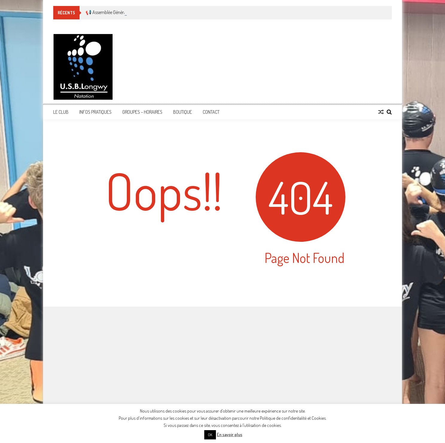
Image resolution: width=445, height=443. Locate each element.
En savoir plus (229, 434)
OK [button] (210, 434)
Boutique (182, 112)
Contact (211, 112)
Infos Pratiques (95, 112)
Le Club (60, 112)
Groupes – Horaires (142, 112)
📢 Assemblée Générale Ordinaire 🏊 (120, 12)
